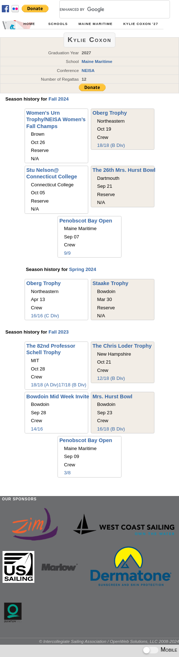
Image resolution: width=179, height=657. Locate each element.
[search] (106, 9)
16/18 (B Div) (111, 429)
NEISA (88, 70)
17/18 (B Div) (72, 384)
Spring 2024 (82, 269)
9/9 (67, 253)
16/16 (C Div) (45, 315)
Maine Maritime (95, 24)
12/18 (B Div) (111, 378)
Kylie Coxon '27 (140, 24)
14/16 (37, 429)
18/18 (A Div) (45, 384)
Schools (58, 24)
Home (29, 24)
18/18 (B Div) (111, 145)
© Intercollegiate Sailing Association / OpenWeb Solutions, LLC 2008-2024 (109, 641)
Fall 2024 (58, 99)
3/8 (67, 472)
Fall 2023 (58, 332)
